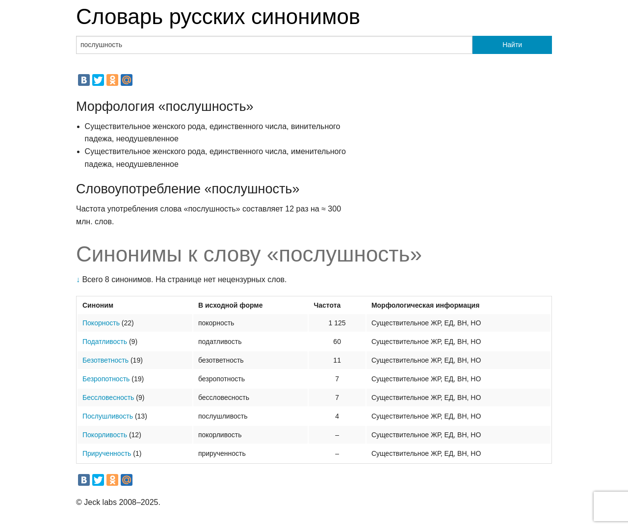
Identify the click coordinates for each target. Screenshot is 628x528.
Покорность (101, 323)
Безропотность (106, 379)
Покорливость (104, 435)
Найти (512, 45)
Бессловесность (108, 397)
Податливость (104, 341)
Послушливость (107, 416)
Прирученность (106, 453)
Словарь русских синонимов (218, 16)
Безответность (105, 360)
